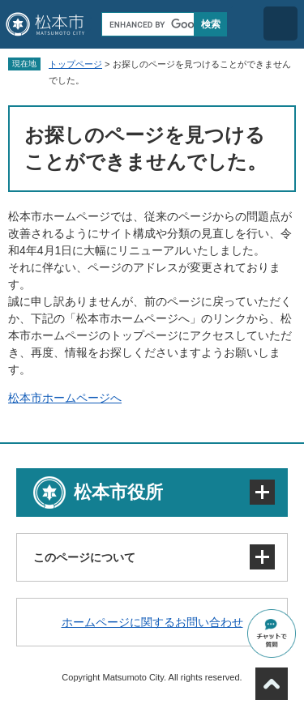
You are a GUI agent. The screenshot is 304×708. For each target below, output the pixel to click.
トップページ (75, 64)
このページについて (84, 557)
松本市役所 (118, 492)
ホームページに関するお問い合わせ (152, 622)
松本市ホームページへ (65, 397)
